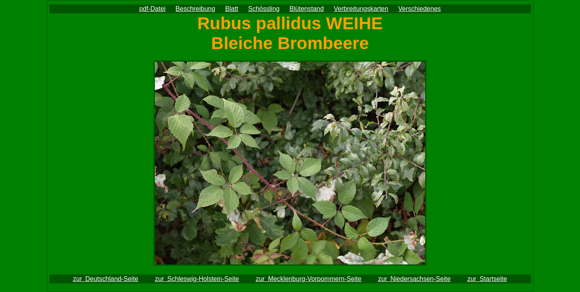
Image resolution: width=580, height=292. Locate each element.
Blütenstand (306, 8)
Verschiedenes (419, 8)
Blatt (231, 8)
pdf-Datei (152, 8)
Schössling (263, 8)
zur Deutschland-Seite (105, 278)
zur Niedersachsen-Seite (414, 278)
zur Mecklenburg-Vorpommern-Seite (309, 278)
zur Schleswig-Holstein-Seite (197, 278)
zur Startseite (487, 278)
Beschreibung (195, 8)
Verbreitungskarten (361, 8)
